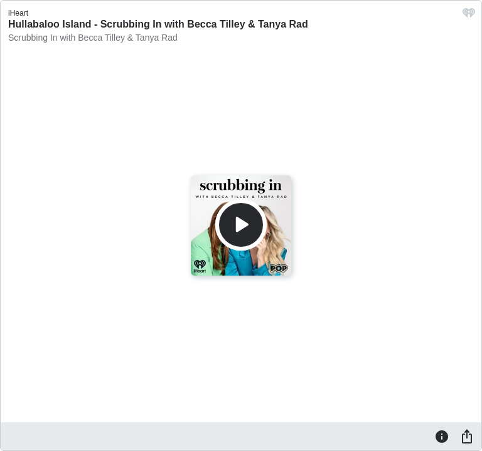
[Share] (466, 435)
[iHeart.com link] (469, 16)
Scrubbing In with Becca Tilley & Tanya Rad (93, 38)
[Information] (441, 435)
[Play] (241, 225)
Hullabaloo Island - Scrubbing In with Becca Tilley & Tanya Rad (158, 24)
